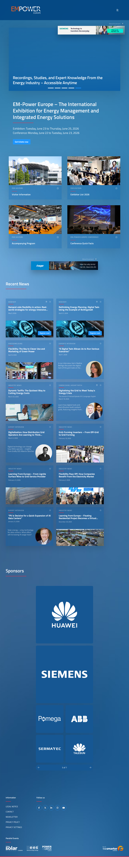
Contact (10, 811)
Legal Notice (12, 806)
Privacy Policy (13, 822)
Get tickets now (21, 141)
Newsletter (12, 816)
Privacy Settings (14, 827)
